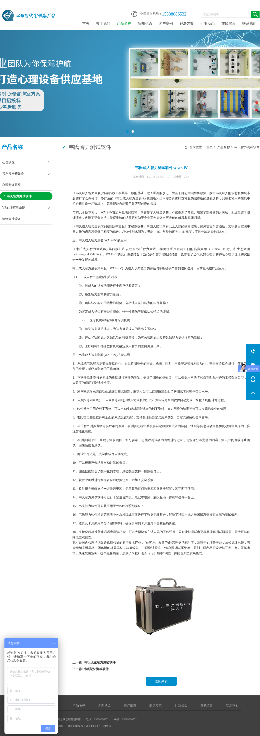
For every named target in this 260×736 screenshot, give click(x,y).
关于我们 (103, 23)
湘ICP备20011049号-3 (98, 726)
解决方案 (187, 23)
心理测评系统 (11, 185)
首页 (85, 23)
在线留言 (228, 23)
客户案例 (166, 23)
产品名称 (124, 23)
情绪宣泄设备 (11, 219)
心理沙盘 (8, 162)
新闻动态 (145, 23)
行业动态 (207, 23)
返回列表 (161, 681)
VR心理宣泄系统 (13, 207)
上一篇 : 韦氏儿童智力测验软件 (94, 662)
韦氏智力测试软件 (19, 196)
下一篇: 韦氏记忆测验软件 (90, 669)
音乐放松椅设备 (13, 173)
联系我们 (249, 23)
